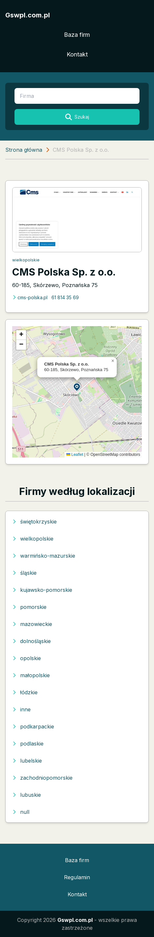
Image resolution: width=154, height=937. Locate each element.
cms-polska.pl (29, 297)
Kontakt (77, 54)
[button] (77, 387)
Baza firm (77, 34)
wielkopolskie (26, 259)
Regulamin (77, 877)
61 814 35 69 (65, 297)
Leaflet (74, 454)
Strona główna (23, 149)
